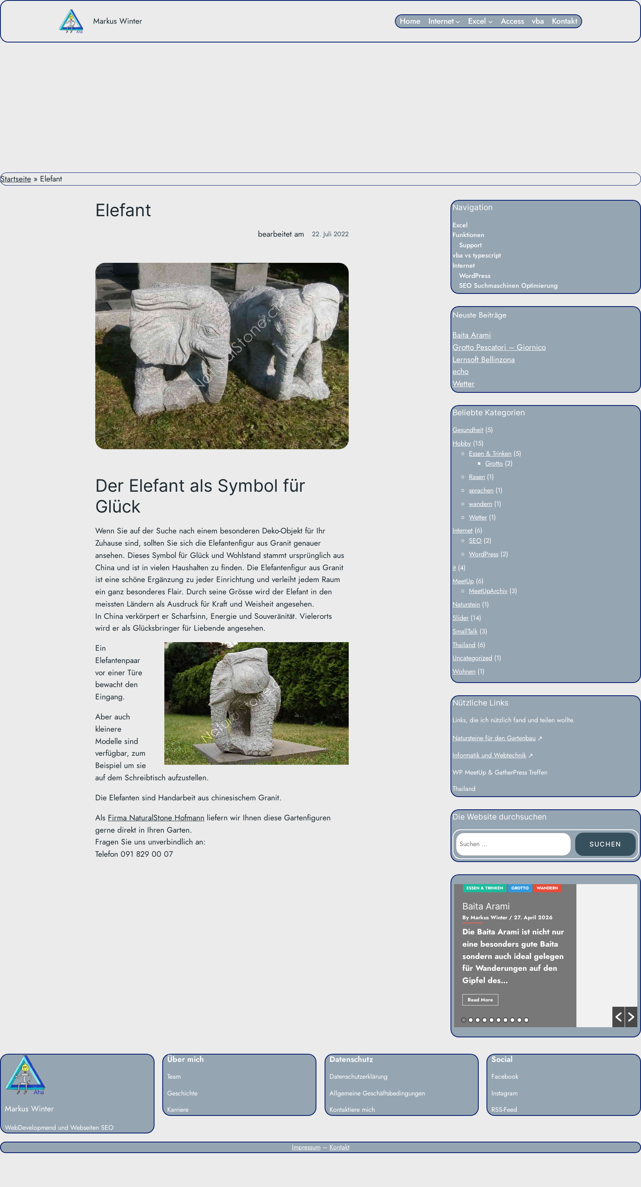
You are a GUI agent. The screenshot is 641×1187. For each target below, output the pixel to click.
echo (460, 371)
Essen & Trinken (490, 453)
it (454, 567)
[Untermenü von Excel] (490, 21)
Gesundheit (468, 429)
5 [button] (491, 1020)
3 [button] (477, 1020)
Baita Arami (472, 334)
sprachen (481, 490)
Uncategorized (472, 658)
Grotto (494, 463)
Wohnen (464, 671)
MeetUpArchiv (488, 591)
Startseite (15, 178)
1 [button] (463, 1020)
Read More (480, 999)
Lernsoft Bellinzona (484, 359)
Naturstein (466, 604)
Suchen (605, 844)
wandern (480, 503)
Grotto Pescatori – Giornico (499, 347)
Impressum (306, 1147)
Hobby (462, 443)
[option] (545, 955)
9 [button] (519, 1020)
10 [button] (526, 1020)
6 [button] (498, 1020)
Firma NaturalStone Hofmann (156, 817)
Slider (460, 618)
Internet (463, 530)
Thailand (464, 644)
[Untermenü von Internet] (457, 21)
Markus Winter (117, 21)
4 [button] (484, 1020)
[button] (618, 1017)
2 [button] (470, 1020)
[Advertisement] (320, 107)
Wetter (464, 383)
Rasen (477, 477)
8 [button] (512, 1020)
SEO (475, 540)
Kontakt (339, 1147)
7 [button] (505, 1020)
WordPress (483, 554)
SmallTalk (465, 631)
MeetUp (463, 581)
